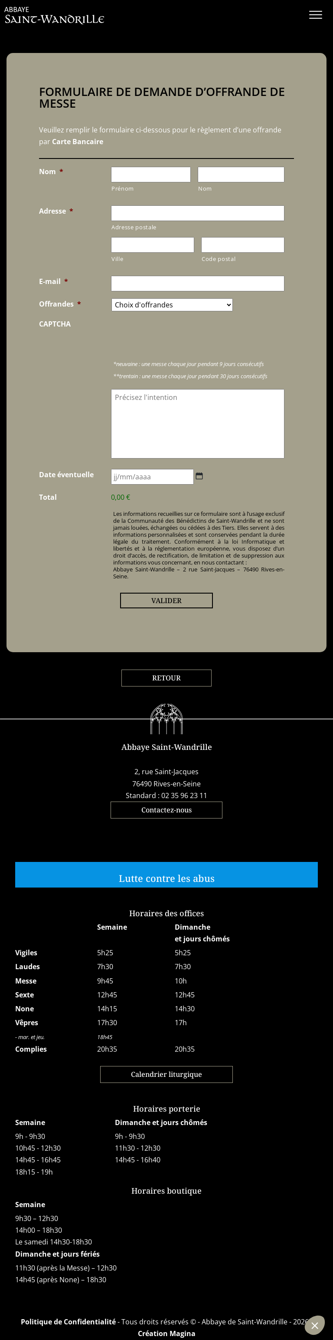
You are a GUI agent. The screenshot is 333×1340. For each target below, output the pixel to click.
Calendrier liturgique (166, 1074)
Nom (51, 171)
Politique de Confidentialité (68, 1322)
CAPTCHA (55, 324)
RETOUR (166, 678)
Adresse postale (134, 227)
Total (48, 497)
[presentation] (177, 335)
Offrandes (60, 304)
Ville (117, 259)
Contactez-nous (166, 810)
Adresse (56, 211)
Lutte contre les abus (167, 878)
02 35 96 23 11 (184, 795)
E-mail (53, 281)
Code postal (218, 259)
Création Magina (167, 1333)
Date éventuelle (66, 474)
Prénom (122, 188)
